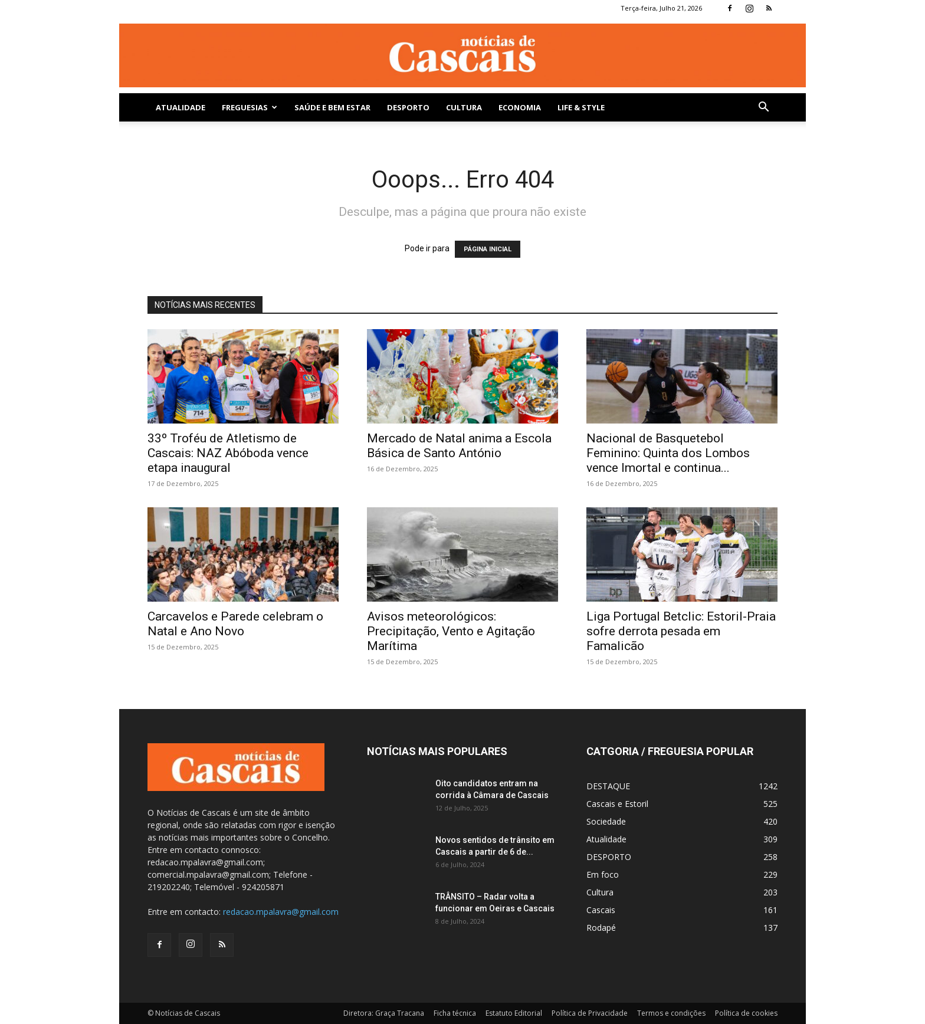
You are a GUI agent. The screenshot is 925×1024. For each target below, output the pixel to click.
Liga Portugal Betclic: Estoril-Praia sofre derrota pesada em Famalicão (681, 631)
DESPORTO (408, 107)
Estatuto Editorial (514, 1013)
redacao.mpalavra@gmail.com (281, 911)
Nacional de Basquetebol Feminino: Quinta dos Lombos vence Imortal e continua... (668, 453)
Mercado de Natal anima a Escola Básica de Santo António (459, 445)
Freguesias (249, 107)
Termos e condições (671, 1013)
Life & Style (581, 107)
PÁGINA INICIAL (487, 249)
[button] (763, 108)
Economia (519, 107)
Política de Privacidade (590, 1013)
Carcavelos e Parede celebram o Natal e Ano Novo (235, 623)
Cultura (464, 107)
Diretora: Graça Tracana (383, 1013)
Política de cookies (746, 1013)
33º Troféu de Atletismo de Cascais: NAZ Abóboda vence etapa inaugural (228, 453)
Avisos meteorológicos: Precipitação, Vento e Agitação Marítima (451, 631)
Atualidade (180, 107)
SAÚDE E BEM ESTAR (332, 107)
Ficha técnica (455, 1013)
